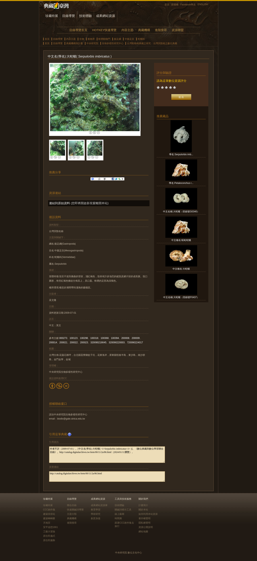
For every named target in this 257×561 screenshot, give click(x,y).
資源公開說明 (146, 527)
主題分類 (72, 514)
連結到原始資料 (59, 203)
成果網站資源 (105, 16)
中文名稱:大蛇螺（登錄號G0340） (181, 211)
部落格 (174, 4)
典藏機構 (144, 30)
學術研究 (95, 514)
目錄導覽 (68, 16)
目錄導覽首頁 (78, 30)
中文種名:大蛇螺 (181, 268)
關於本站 (143, 509)
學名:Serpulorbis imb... (181, 154)
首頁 (167, 4)
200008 (125, 338)
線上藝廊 (119, 514)
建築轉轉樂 (49, 518)
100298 (84, 338)
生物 (81, 39)
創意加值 (95, 518)
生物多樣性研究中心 (112, 43)
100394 (115, 338)
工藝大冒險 (49, 531)
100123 (74, 338)
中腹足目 (129, 39)
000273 (63, 338)
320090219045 (98, 342)
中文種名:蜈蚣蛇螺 (181, 240)
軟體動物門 (104, 39)
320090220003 (117, 342)
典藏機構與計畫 (74, 43)
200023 (84, 342)
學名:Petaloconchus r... (181, 183)
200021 (63, 342)
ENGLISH (203, 4)
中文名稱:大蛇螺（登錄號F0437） (181, 297)
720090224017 (135, 342)
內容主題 (127, 30)
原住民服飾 (49, 540)
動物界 (91, 39)
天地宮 (46, 522)
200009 (136, 338)
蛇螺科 (141, 39)
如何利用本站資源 (148, 514)
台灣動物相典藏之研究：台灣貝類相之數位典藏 (152, 43)
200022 (74, 342)
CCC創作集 (49, 509)
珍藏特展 (51, 16)
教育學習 (95, 509)
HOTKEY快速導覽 (104, 30)
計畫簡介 (143, 505)
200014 (53, 342)
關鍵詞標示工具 (123, 509)
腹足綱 (117, 39)
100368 (105, 338)
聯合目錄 (72, 505)
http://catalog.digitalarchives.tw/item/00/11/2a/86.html (107, 476)
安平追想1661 (50, 527)
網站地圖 (143, 531)
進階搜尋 (161, 30)
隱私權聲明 (144, 522)
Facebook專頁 (188, 4)
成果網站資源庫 (99, 505)
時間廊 (118, 518)
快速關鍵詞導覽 (75, 509)
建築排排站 (49, 514)
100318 (94, 338)
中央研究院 (92, 43)
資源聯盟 (178, 30)
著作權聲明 (144, 518)
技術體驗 (85, 16)
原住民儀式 (49, 536)
